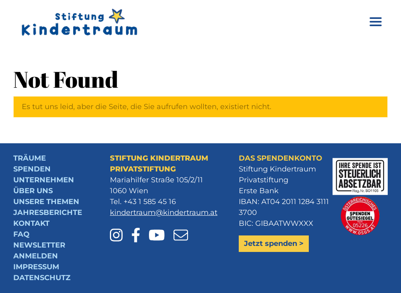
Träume (29, 158)
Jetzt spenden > (274, 243)
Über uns (33, 190)
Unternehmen (43, 179)
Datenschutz (41, 277)
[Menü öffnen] (376, 23)
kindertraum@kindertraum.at (163, 212)
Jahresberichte (47, 212)
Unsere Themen (46, 201)
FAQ (21, 234)
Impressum (36, 266)
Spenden (32, 169)
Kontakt (31, 223)
